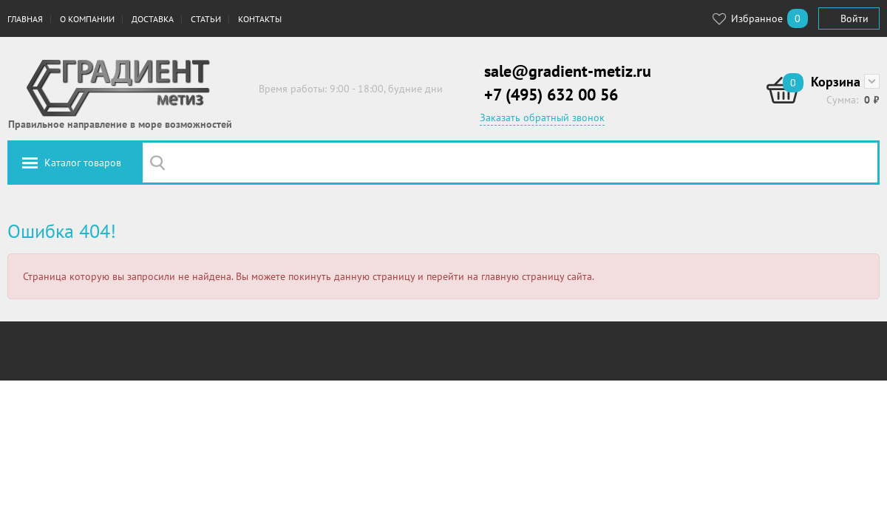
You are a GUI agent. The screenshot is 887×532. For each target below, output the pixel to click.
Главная (25, 18)
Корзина (835, 81)
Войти (854, 18)
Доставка (153, 18)
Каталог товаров (82, 162)
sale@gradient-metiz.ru (567, 71)
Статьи (206, 18)
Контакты (260, 18)
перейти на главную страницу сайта (509, 276)
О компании (87, 18)
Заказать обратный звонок (542, 117)
